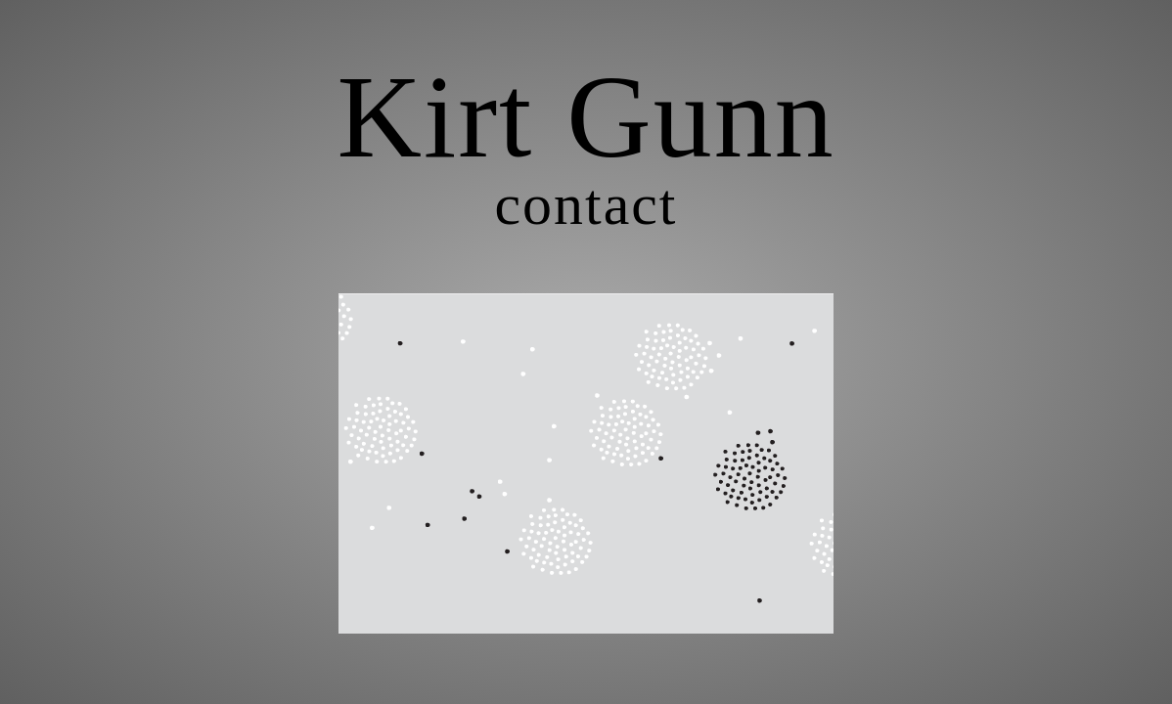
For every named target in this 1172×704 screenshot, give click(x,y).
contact (586, 204)
